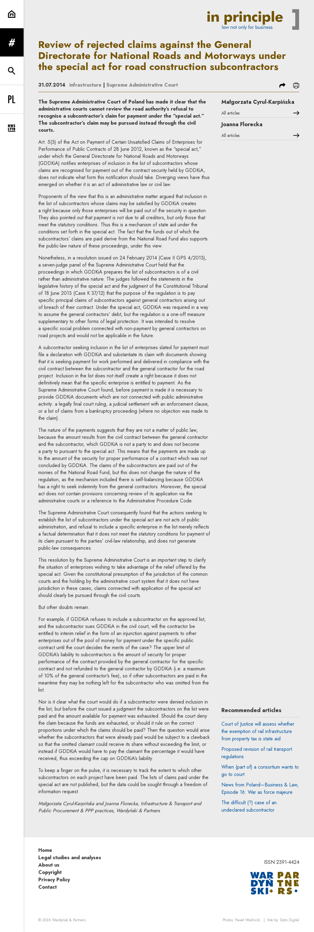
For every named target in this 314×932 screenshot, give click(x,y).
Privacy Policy (54, 879)
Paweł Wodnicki (247, 920)
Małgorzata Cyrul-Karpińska (257, 102)
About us (48, 864)
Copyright (50, 872)
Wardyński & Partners (69, 920)
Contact (47, 887)
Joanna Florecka (241, 124)
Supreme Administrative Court (142, 84)
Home (45, 850)
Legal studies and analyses (69, 857)
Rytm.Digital (289, 920)
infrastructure (85, 84)
